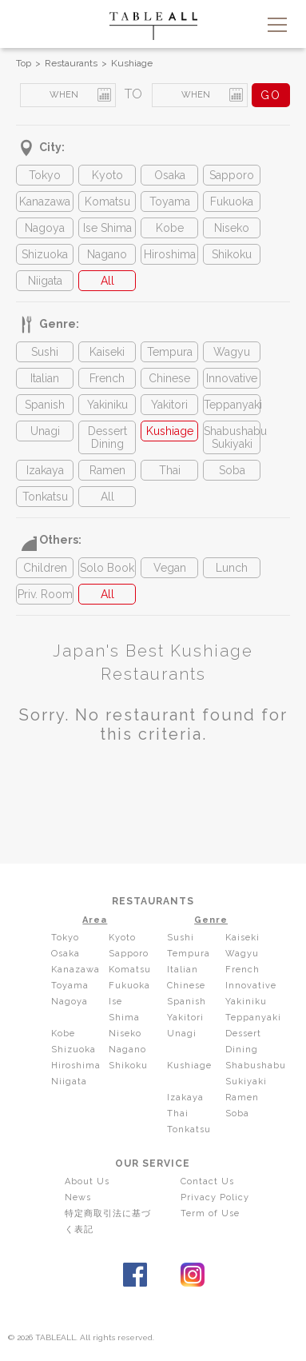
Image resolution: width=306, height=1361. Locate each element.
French (107, 378)
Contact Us (207, 1181)
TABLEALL (153, 26)
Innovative (231, 378)
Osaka (169, 175)
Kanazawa (44, 201)
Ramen (107, 470)
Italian (44, 378)
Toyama (169, 201)
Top (23, 63)
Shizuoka (45, 254)
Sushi (44, 351)
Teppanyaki (232, 404)
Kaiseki (107, 351)
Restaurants (71, 63)
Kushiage (132, 63)
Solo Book (107, 567)
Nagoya (45, 228)
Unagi (45, 431)
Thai (170, 470)
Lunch (232, 567)
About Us (87, 1181)
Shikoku (232, 254)
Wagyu (231, 351)
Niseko (231, 228)
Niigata (45, 280)
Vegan (169, 567)
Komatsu (107, 201)
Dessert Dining (107, 437)
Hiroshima (170, 254)
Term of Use (210, 1213)
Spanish (45, 404)
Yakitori (169, 404)
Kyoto (107, 175)
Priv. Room (45, 594)
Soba (232, 470)
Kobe (170, 228)
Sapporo (231, 175)
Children (45, 567)
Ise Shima (107, 228)
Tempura (170, 351)
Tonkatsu (45, 496)
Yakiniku (107, 404)
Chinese (169, 378)
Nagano (107, 254)
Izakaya (45, 470)
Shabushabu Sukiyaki (232, 437)
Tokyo (45, 175)
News (78, 1197)
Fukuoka (231, 201)
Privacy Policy (215, 1197)
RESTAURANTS (153, 901)
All (107, 280)
